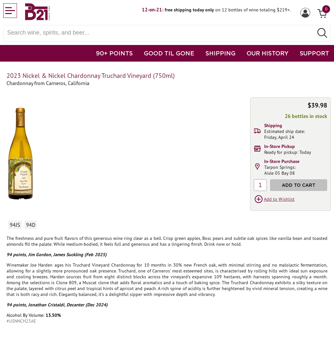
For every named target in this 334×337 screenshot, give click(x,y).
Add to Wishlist (279, 199)
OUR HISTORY (268, 53)
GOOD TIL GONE (169, 53)
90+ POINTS (114, 53)
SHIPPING (220, 53)
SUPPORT (314, 53)
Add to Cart (298, 185)
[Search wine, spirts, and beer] (160, 32)
